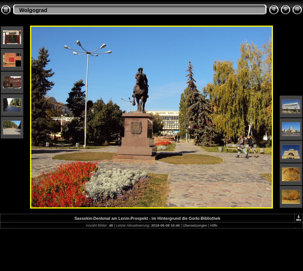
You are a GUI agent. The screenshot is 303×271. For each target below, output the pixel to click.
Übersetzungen (195, 225)
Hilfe (213, 225)
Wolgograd (33, 10)
